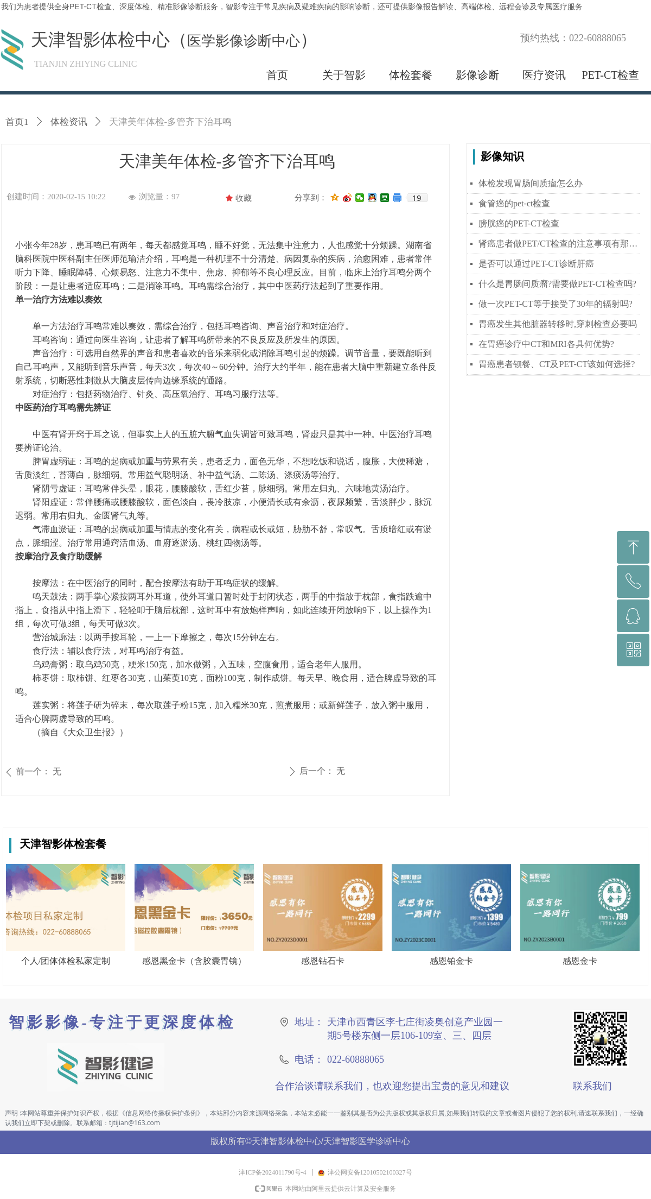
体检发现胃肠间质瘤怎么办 (530, 183)
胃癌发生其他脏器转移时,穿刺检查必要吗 (557, 324)
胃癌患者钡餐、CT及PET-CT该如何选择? (556, 364)
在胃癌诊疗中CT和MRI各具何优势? (546, 344)
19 (416, 197)
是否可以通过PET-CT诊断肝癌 (536, 263)
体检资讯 (68, 122)
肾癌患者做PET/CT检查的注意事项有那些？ (559, 243)
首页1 (17, 122)
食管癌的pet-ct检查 (514, 203)
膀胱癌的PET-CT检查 (518, 223)
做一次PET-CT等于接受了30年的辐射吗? (555, 303)
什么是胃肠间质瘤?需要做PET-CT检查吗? (557, 283)
